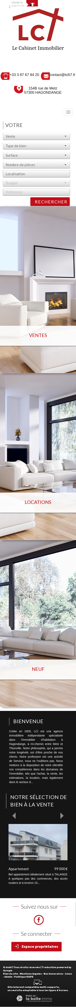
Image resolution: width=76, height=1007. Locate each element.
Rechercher (51, 201)
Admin (8, 977)
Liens (68, 974)
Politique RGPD (23, 977)
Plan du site (10, 974)
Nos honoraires (53, 974)
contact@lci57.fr (62, 75)
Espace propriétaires (36, 947)
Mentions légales (31, 974)
